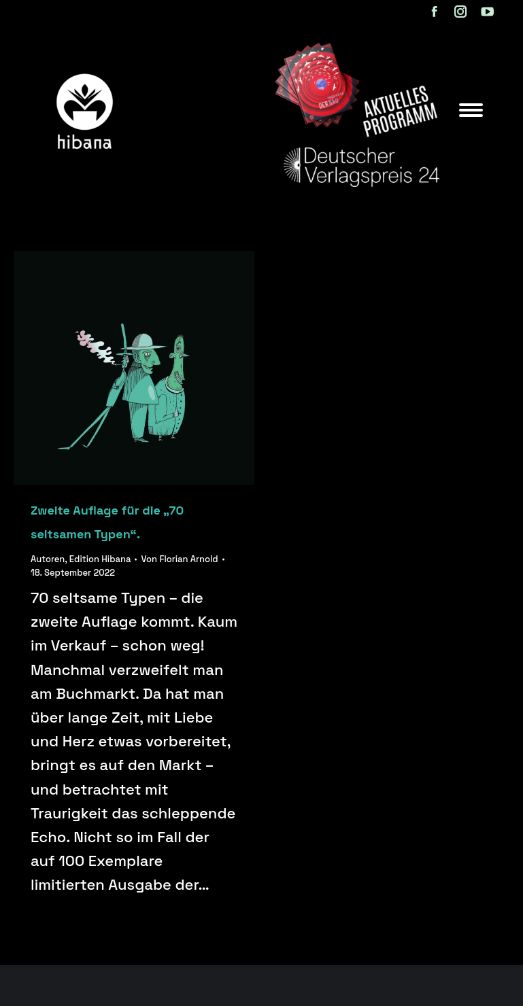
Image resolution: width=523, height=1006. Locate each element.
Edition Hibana (100, 559)
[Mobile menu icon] (471, 110)
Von (179, 559)
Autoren (48, 559)
